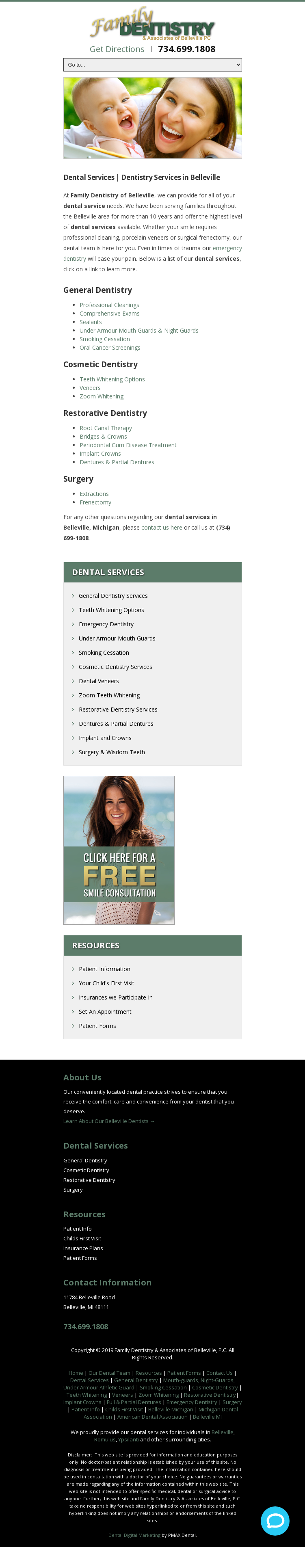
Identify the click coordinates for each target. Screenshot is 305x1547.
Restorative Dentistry (89, 1180)
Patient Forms (97, 1026)
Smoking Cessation (105, 339)
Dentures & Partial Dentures (117, 462)
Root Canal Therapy (106, 428)
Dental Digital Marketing (134, 1535)
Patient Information (104, 969)
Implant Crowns (100, 453)
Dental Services (89, 1380)
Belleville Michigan (170, 1409)
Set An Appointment (105, 1011)
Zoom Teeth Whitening (109, 695)
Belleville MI (207, 1416)
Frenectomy (95, 502)
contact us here (161, 527)
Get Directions (117, 48)
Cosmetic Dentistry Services (115, 667)
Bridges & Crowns (103, 436)
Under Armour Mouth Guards (117, 638)
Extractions (94, 494)
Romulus (105, 1439)
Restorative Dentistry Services (118, 709)
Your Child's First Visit (106, 983)
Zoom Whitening (101, 396)
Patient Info (77, 1228)
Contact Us (219, 1372)
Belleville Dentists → (130, 1121)
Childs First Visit (82, 1238)
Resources (149, 1372)
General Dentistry (85, 1160)
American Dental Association (152, 1416)
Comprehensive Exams (110, 313)
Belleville (223, 1432)
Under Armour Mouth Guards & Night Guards (139, 330)
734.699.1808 (187, 48)
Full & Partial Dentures (134, 1402)
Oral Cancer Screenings (110, 347)
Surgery (73, 1189)
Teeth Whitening (87, 1394)
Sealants (91, 322)
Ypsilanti (128, 1439)
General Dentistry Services (113, 595)
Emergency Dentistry (106, 624)
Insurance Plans (83, 1248)
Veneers (90, 388)
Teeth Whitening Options (112, 379)
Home (76, 1372)
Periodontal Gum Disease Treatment (128, 445)
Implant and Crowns (105, 738)
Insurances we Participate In (116, 997)
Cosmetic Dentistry (86, 1170)
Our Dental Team (109, 1372)
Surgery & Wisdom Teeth (112, 752)
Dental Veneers (99, 681)
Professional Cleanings (109, 305)
